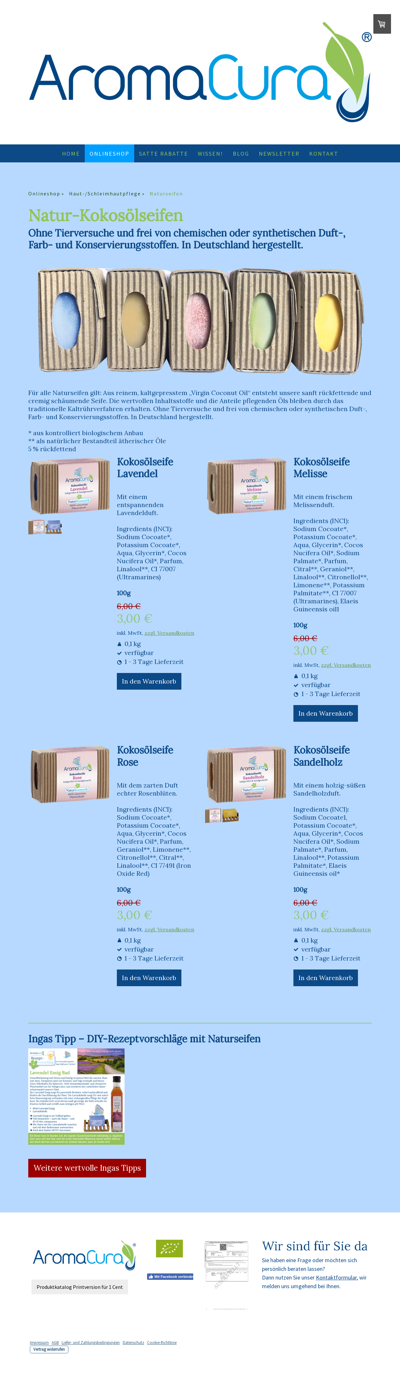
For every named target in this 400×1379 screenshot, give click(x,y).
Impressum (39, 1342)
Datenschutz (133, 1342)
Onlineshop (109, 153)
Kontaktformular (336, 1277)
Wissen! (210, 153)
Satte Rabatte (163, 153)
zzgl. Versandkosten (169, 633)
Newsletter (279, 153)
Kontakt (323, 153)
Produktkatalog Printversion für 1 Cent (80, 1287)
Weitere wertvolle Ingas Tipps (87, 1168)
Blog (241, 153)
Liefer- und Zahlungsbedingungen (91, 1342)
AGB (55, 1342)
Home (71, 153)
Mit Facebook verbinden (171, 1276)
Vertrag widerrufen (49, 1349)
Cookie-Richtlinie (162, 1342)
